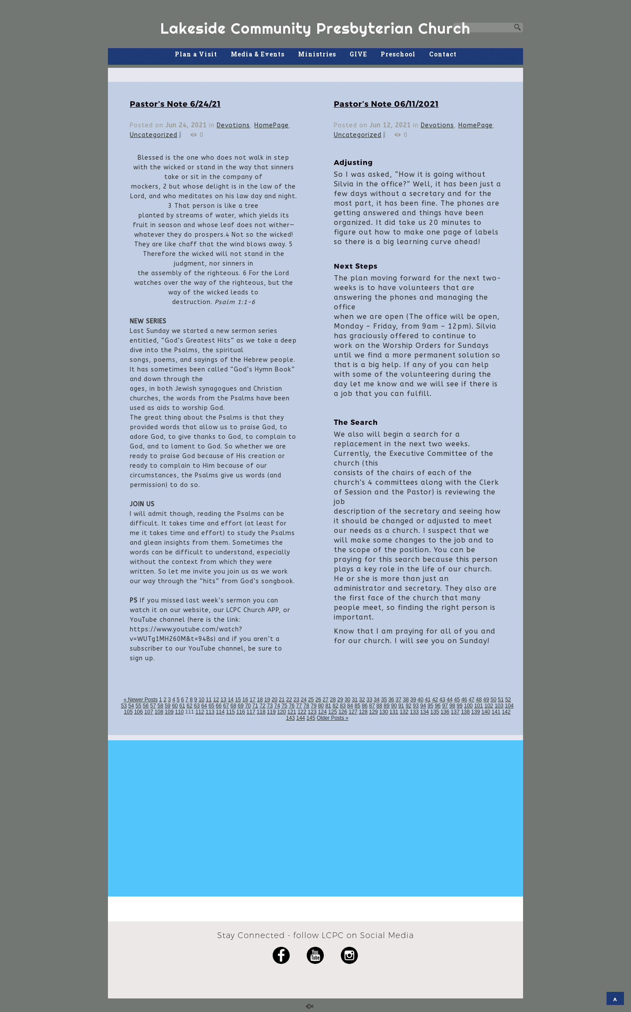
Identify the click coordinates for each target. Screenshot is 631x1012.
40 (420, 700)
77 (299, 706)
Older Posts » (333, 718)
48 (479, 700)
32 (362, 700)
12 (216, 700)
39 (413, 700)
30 (347, 700)
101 (478, 706)
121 (292, 712)
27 (325, 700)
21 (281, 700)
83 (343, 706)
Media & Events (257, 54)
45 (457, 700)
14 (230, 700)
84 (350, 706)
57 (153, 706)
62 (189, 706)
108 (159, 712)
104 (509, 706)
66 (219, 706)
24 (303, 700)
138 (465, 712)
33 (369, 700)
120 (281, 712)
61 (182, 706)
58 (160, 706)
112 (199, 712)
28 (333, 700)
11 (208, 700)
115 (230, 712)
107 (148, 712)
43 (442, 700)
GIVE (358, 54)
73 (270, 706)
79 (313, 706)
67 (226, 706)
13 (223, 700)
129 (373, 712)
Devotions (233, 125)
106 (138, 712)
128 (363, 712)
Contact (443, 54)
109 (169, 712)
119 (271, 712)
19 (267, 700)
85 (357, 706)
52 (508, 700)
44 (449, 700)
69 (240, 706)
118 (261, 712)
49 (486, 700)
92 (408, 706)
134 (424, 712)
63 (197, 706)
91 (401, 706)
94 (423, 706)
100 (468, 706)
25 (311, 700)
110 (179, 712)
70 (248, 706)
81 (328, 706)
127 (353, 712)
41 (427, 700)
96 (437, 706)
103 (499, 706)
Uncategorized (153, 135)
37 (398, 700)
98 (452, 706)
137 (455, 712)
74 (277, 706)
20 (274, 700)
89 (386, 706)
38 (406, 700)
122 (302, 712)
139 (475, 712)
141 (496, 712)
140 (486, 712)
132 (404, 712)
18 (260, 700)
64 (204, 706)
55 (138, 706)
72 (262, 706)
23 (296, 700)
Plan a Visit (196, 54)
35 (384, 700)
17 (252, 700)
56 (146, 706)
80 (321, 706)
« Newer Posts (141, 700)
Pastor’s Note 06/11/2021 (386, 103)
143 (290, 718)
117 (250, 712)
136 (444, 712)
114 (220, 712)
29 (340, 700)
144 (300, 718)
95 (430, 706)
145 (310, 718)
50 (493, 700)
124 (322, 712)
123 (312, 712)
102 (489, 706)
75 (284, 706)
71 (255, 706)
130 (383, 712)
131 (393, 712)
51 (500, 700)
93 (416, 706)
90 (394, 706)
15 (238, 700)
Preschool (398, 54)
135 (434, 712)
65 (211, 706)
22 (289, 700)
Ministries (317, 54)
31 (354, 700)
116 (240, 712)
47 (471, 700)
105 (128, 712)
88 (379, 706)
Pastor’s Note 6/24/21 (175, 103)
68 (233, 706)
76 (292, 706)
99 (459, 706)
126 (342, 712)
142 (506, 712)
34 (376, 700)
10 (201, 700)
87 (372, 706)
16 (245, 700)
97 (445, 706)
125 (332, 712)
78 (306, 706)
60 (175, 706)
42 (435, 700)
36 (391, 700)
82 (335, 706)
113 (210, 712)
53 (124, 706)
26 (318, 700)
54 (131, 706)
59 (167, 706)
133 (414, 712)
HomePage (271, 125)
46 (464, 700)
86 (365, 706)
